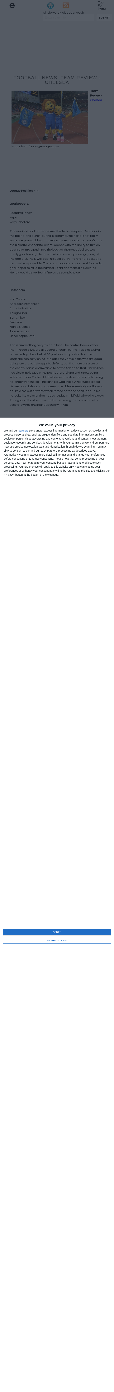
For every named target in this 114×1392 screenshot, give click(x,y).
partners (23, 430)
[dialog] (57, 905)
